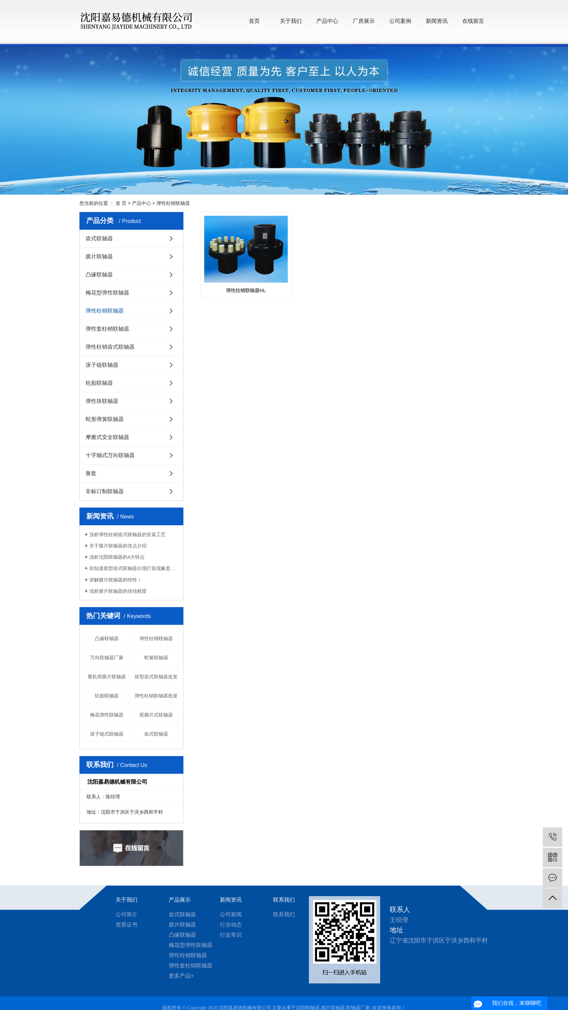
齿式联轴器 (99, 238)
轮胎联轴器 (99, 383)
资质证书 (126, 925)
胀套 (91, 473)
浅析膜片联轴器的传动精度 (118, 591)
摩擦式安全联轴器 (107, 437)
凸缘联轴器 (99, 274)
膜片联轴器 (99, 256)
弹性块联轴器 (102, 401)
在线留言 (473, 21)
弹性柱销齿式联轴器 (110, 347)
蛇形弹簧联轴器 (105, 419)
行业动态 (231, 925)
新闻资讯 (437, 21)
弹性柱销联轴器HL (246, 289)
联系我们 (284, 900)
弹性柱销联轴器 (173, 203)
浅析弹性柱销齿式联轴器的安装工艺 (127, 534)
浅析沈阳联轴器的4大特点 (117, 557)
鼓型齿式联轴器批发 (156, 676)
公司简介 (126, 914)
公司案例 (400, 21)
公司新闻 (231, 914)
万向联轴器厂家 (106, 657)
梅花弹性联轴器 (106, 715)
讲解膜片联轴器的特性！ (115, 580)
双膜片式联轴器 (156, 715)
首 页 (121, 203)
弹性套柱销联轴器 (107, 329)
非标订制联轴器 (105, 491)
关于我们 (291, 21)
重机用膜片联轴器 (107, 676)
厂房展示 (364, 21)
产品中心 (327, 21)
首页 (254, 21)
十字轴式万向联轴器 (110, 455)
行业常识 (231, 935)
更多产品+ (181, 976)
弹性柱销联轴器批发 (156, 695)
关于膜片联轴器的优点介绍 (118, 545)
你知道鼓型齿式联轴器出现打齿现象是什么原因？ (133, 568)
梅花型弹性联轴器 (107, 293)
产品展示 (180, 900)
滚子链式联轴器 (106, 734)
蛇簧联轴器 (156, 657)
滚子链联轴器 (102, 365)
